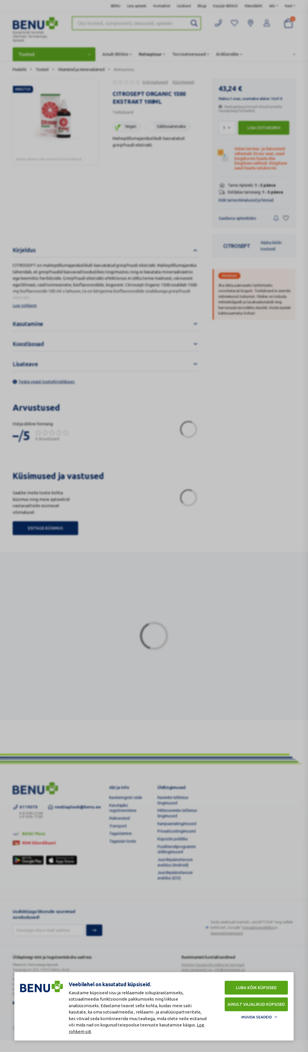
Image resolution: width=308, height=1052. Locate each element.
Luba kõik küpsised (256, 987)
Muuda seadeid (256, 1017)
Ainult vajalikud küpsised (256, 1004)
